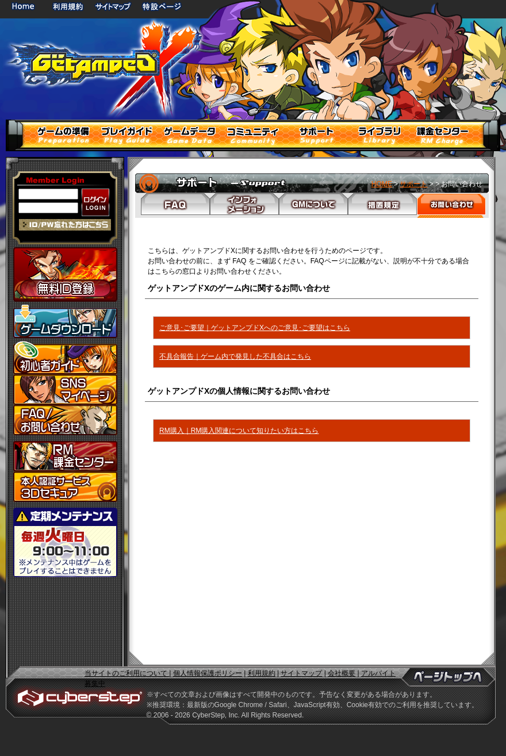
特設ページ (162, 6)
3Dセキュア (65, 486)
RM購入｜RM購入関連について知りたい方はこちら (239, 431)
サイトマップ (113, 6)
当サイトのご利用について (127, 673)
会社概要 (341, 673)
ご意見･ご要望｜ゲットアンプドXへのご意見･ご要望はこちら (254, 328)
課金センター (65, 456)
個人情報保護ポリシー (207, 673)
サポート (413, 184)
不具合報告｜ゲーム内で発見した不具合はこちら (235, 356)
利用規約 (69, 6)
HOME (25, 6)
